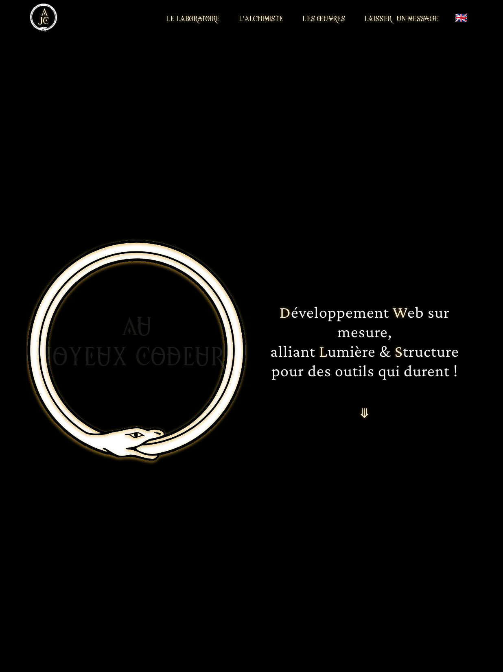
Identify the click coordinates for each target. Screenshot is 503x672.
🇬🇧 (461, 17)
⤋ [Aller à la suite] (364, 412)
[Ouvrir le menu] (63, 17)
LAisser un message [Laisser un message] (402, 18)
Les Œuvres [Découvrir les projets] (324, 18)
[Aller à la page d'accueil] (43, 17)
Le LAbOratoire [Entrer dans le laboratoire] (193, 18)
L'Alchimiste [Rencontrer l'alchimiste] (261, 18)
